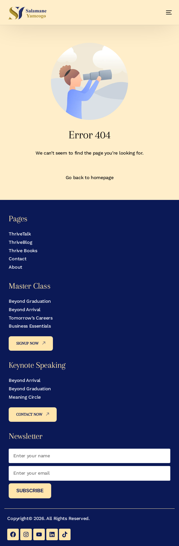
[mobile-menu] (163, 12)
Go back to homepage (90, 177)
